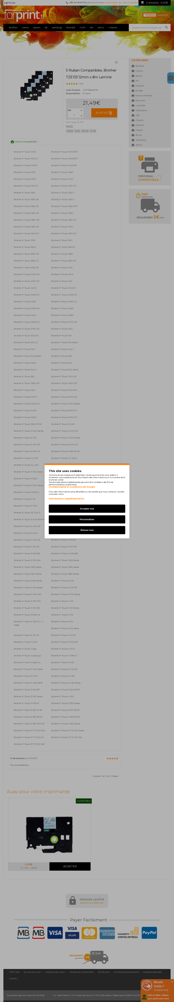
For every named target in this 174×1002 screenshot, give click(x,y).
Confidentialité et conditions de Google (72, 487)
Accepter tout (87, 508)
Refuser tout (87, 530)
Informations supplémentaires (66, 498)
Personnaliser (87, 519)
